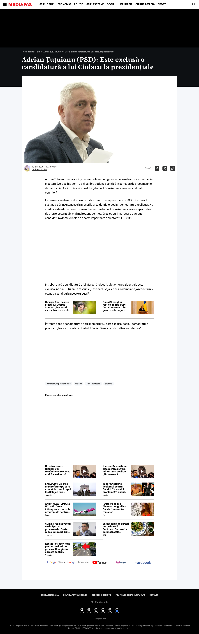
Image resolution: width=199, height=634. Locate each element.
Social (111, 4)
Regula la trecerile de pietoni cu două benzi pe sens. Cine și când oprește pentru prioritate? (57, 547)
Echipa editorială (50, 595)
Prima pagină (28, 51)
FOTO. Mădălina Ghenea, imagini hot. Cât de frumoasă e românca (115, 508)
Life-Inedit (125, 4)
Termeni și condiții (101, 595)
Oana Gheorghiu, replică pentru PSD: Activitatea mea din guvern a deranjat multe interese (114, 306)
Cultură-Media (145, 4)
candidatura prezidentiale (59, 383)
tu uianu (108, 383)
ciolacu (78, 383)
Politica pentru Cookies (75, 595)
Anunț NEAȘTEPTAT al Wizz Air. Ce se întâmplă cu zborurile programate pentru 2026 (58, 508)
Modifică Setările (99, 602)
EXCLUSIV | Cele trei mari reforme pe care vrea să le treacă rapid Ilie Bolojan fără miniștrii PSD (58, 488)
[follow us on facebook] (143, 562)
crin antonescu (93, 383)
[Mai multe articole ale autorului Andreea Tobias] (27, 168)
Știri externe (95, 4)
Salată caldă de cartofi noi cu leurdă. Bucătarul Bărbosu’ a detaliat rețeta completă (116, 527)
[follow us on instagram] (121, 562)
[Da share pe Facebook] (157, 168)
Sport (162, 4)
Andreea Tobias (39, 169)
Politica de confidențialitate (130, 595)
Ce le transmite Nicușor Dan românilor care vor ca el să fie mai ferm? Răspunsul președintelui (57, 470)
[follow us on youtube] (99, 562)
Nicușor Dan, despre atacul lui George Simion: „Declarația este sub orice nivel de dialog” (58, 306)
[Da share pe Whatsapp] (172, 168)
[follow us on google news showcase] (78, 562)
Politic (78, 4)
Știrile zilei (46, 4)
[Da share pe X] (164, 168)
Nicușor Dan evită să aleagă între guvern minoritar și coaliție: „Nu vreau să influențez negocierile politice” (116, 470)
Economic (64, 4)
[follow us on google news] (56, 562)
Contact (153, 595)
